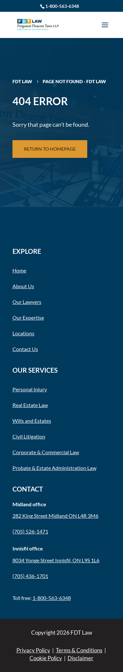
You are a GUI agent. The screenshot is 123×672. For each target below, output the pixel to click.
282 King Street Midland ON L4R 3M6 (55, 516)
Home (19, 270)
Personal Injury (29, 389)
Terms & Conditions (79, 650)
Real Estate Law (30, 405)
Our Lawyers (26, 302)
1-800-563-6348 (62, 6)
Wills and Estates (31, 421)
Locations (23, 333)
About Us (23, 286)
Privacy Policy (33, 650)
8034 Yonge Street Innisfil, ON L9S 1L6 (55, 560)
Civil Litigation (28, 436)
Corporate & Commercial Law (45, 452)
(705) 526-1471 (30, 531)
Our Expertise (28, 317)
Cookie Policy (46, 658)
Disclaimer (80, 658)
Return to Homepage (50, 149)
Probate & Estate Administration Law (54, 468)
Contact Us (25, 349)
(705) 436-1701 (30, 576)
